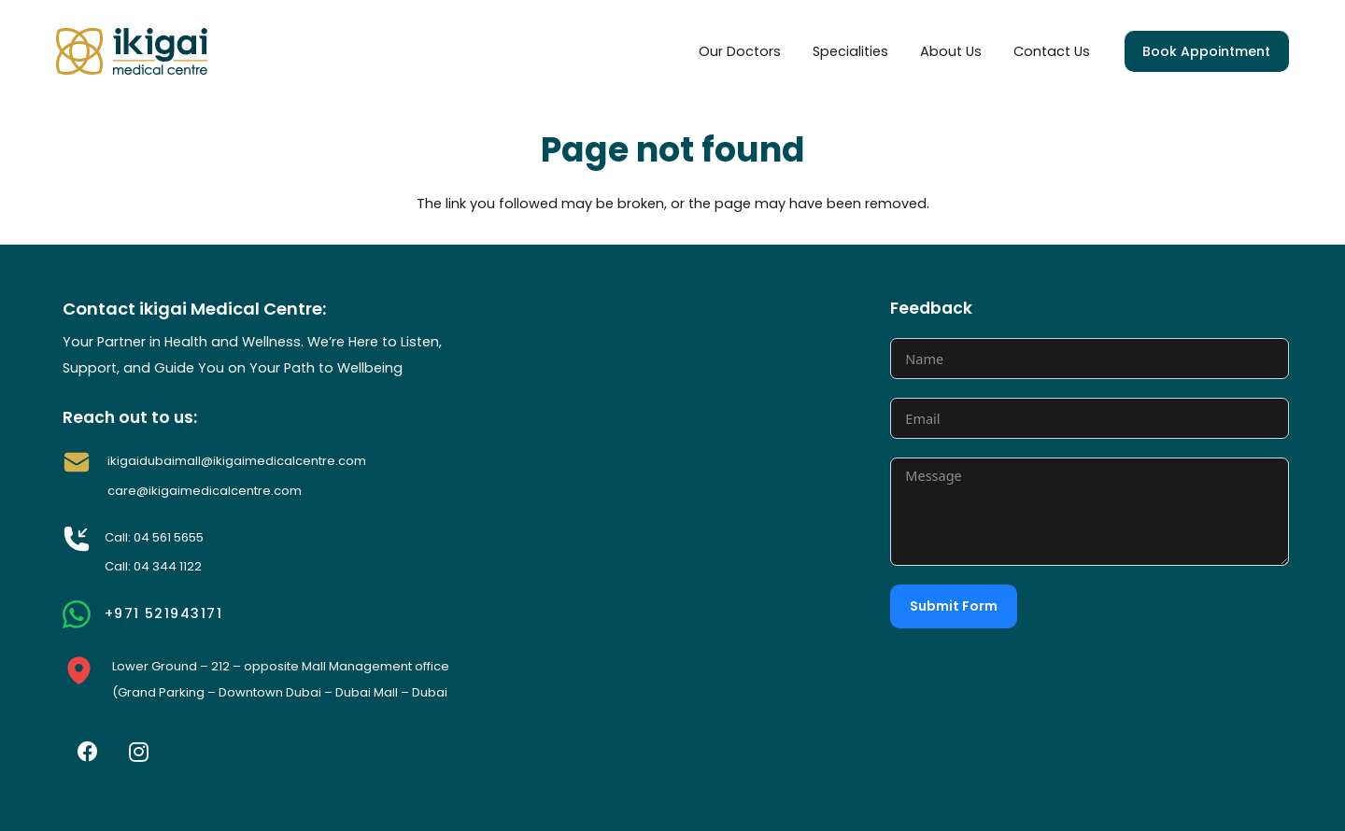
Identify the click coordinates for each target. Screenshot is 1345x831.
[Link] (131, 51)
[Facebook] (88, 751)
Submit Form (954, 606)
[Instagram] (139, 751)
